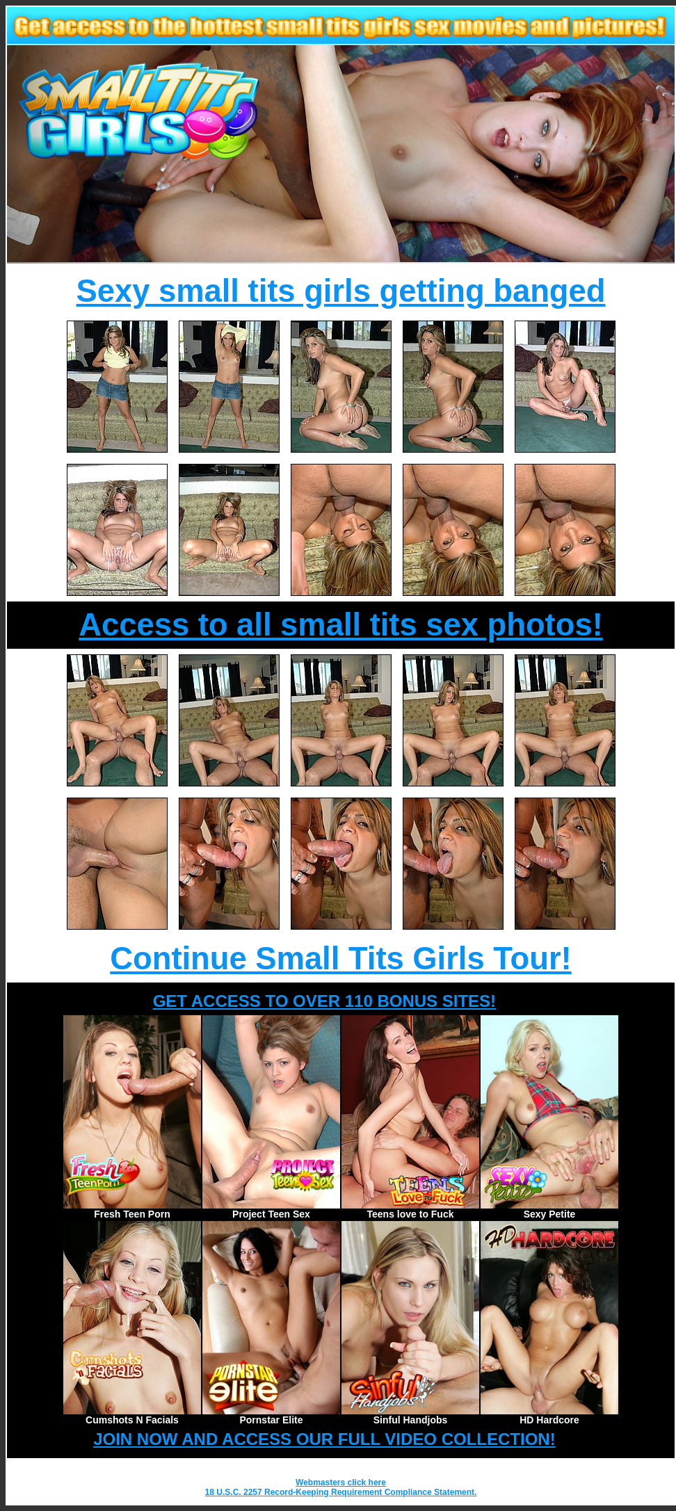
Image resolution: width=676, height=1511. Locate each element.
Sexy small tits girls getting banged (341, 291)
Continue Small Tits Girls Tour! (340, 958)
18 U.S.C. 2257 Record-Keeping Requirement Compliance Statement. (341, 1492)
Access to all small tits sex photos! (340, 625)
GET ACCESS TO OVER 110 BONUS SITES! (324, 1001)
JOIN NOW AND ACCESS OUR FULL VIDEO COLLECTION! (324, 1439)
